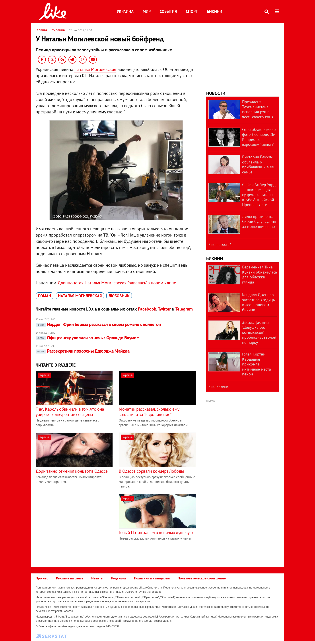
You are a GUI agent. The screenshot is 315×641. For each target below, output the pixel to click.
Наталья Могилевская (95, 69)
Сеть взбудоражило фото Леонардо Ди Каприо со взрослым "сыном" (259, 137)
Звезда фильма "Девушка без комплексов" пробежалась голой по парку (259, 332)
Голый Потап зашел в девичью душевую (155, 532)
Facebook (147, 309)
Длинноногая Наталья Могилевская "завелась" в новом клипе (117, 283)
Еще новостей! (220, 244)
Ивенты (97, 578)
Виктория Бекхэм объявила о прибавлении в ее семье (258, 164)
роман (44, 295)
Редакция (118, 578)
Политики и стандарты (152, 578)
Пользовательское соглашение (202, 578)
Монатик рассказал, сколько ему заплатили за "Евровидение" (149, 411)
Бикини (214, 11)
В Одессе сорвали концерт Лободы (151, 471)
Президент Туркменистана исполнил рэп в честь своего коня (257, 109)
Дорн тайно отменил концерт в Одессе (72, 471)
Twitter (164, 309)
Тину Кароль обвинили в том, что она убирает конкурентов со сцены (70, 411)
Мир (147, 11)
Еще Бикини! (218, 386)
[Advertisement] (73, 525)
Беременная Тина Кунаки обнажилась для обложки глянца (259, 274)
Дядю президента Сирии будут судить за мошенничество (259, 221)
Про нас (42, 578)
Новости (215, 93)
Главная (42, 30)
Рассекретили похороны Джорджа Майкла (82, 351)
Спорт (192, 11)
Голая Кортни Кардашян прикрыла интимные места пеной (256, 364)
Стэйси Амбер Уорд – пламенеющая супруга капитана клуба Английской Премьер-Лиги (259, 194)
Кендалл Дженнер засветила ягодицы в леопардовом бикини (259, 302)
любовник (119, 295)
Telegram (184, 309)
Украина (125, 11)
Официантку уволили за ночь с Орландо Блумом (87, 338)
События (168, 11)
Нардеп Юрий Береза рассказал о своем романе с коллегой (98, 324)
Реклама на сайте (69, 578)
